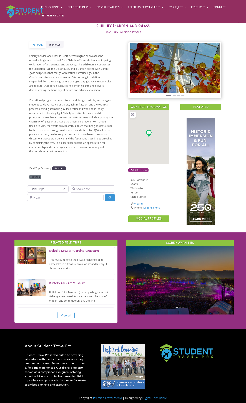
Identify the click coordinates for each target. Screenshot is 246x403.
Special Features (108, 7)
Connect (220, 7)
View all (66, 315)
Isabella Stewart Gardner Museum (74, 251)
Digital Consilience (154, 398)
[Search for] (92, 189)
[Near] (65, 197)
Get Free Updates (53, 15)
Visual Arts (59, 168)
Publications (50, 7)
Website (139, 203)
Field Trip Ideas (78, 7)
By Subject (176, 7)
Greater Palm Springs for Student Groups (180, 274)
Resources (198, 7)
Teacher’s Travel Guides (144, 7)
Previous (35, 176)
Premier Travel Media (107, 398)
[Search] (110, 197)
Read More (180, 295)
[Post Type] (48, 189)
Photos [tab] (57, 44)
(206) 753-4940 (151, 207)
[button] (137, 70)
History (23, 260)
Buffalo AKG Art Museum (67, 283)
